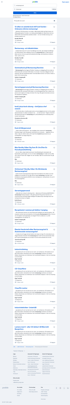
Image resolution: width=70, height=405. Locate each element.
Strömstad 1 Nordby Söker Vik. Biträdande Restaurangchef (31, 170)
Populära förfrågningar (19, 351)
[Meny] (2, 2)
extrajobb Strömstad (46, 358)
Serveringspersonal (22, 191)
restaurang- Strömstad (33, 356)
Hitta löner (43, 399)
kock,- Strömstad (31, 375)
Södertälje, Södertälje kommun (19, 369)
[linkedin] (68, 388)
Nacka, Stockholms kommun (19, 364)
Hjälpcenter (19, 391)
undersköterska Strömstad (48, 356)
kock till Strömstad (32, 371)
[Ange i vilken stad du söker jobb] (35, 9)
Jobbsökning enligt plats (18, 382)
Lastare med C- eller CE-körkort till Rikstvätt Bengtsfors (32, 328)
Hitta (35, 13)
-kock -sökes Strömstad (33, 364)
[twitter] (64, 388)
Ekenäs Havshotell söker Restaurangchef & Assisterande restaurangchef (31, 230)
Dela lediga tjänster (33, 391)
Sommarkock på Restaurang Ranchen (29, 68)
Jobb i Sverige (44, 391)
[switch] (55, 20)
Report (52, 42)
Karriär (18, 395)
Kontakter (19, 393)
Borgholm (15, 358)
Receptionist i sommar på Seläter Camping (31, 210)
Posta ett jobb (32, 389)
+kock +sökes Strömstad (33, 360)
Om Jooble (19, 389)
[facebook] (56, 388)
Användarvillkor (44, 393)
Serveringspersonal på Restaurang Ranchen (32, 87)
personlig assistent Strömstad (48, 367)
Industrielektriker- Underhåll (25, 308)
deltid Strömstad (46, 369)
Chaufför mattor (21, 288)
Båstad (14, 356)
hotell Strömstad (46, 373)
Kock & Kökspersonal (23, 128)
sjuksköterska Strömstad (47, 366)
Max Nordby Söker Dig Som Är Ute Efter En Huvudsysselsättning (31, 148)
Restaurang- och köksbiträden (26, 48)
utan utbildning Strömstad (48, 360)
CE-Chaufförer (20, 269)
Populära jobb (16, 380)
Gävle (14, 366)
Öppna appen (65, 2)
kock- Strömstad (31, 362)
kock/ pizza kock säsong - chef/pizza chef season (31, 108)
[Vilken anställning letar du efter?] (35, 5)
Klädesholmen (16, 362)
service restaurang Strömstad (34, 373)
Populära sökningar (45, 389)
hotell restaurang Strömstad (34, 358)
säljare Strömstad (46, 371)
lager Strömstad (45, 364)
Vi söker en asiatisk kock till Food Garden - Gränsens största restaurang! (31, 28)
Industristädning (21, 249)
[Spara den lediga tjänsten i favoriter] (54, 27)
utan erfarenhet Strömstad (48, 362)
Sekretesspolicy (44, 395)
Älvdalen (15, 360)
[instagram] (60, 388)
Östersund (15, 373)
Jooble (10, 402)
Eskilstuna (15, 367)
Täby (14, 371)
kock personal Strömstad (33, 369)
